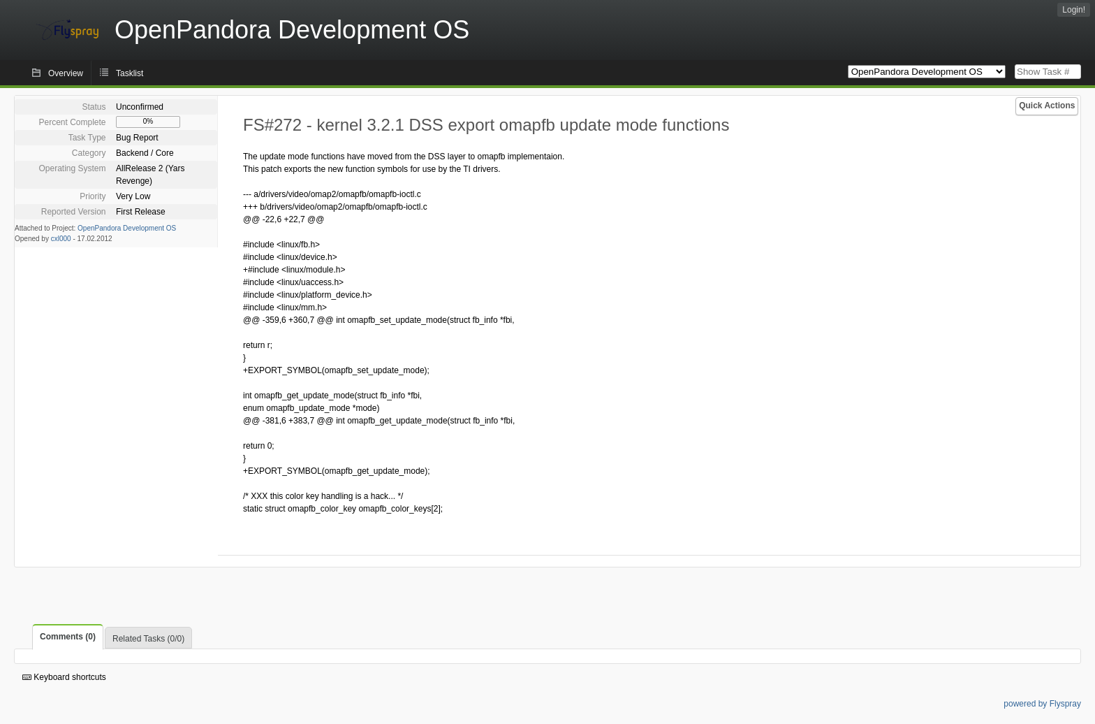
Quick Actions (1047, 105)
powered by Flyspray (1042, 704)
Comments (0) (68, 637)
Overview (65, 73)
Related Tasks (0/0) (148, 639)
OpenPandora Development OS (127, 228)
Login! (1073, 10)
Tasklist (129, 73)
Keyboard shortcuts (64, 677)
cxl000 (61, 238)
